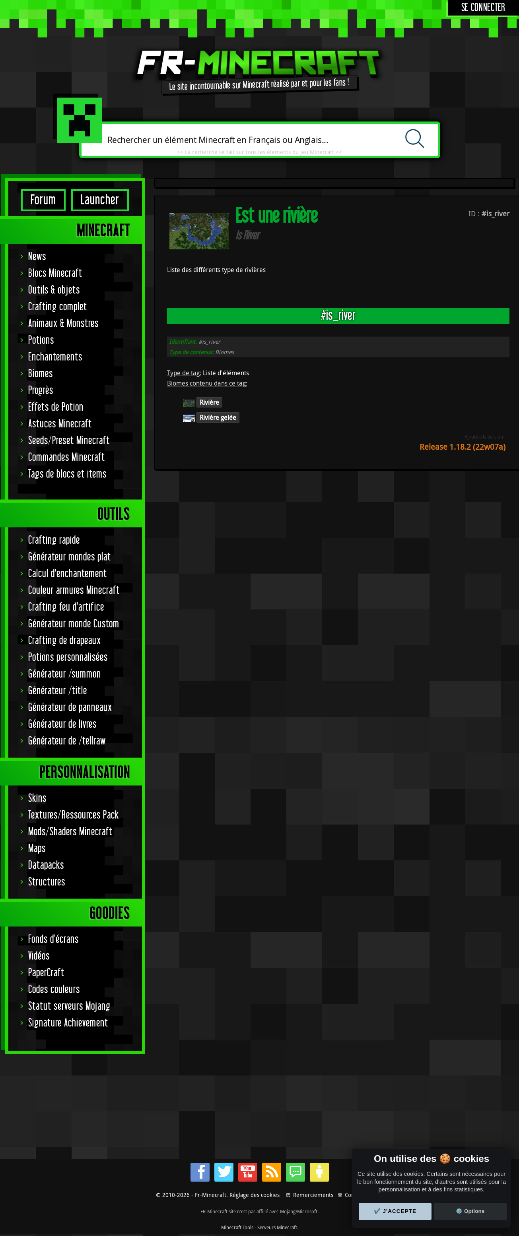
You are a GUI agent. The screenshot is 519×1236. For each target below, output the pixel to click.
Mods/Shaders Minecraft (70, 832)
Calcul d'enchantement (67, 574)
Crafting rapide (54, 540)
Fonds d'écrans (53, 939)
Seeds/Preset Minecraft (69, 441)
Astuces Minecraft (60, 424)
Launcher (100, 200)
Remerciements (313, 1195)
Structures (46, 882)
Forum (43, 200)
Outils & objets (54, 290)
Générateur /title (57, 691)
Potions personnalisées (68, 657)
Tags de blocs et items (67, 474)
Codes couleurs (54, 989)
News (37, 256)
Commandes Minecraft (66, 457)
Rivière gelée (218, 417)
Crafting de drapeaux (64, 640)
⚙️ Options (470, 1211)
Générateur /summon (64, 674)
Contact (354, 1195)
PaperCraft (46, 973)
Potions (41, 340)
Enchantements (55, 357)
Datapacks (46, 865)
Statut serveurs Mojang (69, 1006)
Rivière (209, 402)
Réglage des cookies (254, 1195)
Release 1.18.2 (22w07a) (462, 446)
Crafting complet (57, 307)
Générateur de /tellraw (67, 741)
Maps (37, 848)
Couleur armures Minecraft (74, 590)
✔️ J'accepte (395, 1211)
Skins (37, 798)
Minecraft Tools (237, 1227)
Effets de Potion (56, 407)
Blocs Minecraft (55, 273)
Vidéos (39, 956)
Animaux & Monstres (63, 323)
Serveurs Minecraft (277, 1227)
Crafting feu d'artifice (66, 607)
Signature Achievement (68, 1023)
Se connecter (483, 8)
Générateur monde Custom (73, 624)
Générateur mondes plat (69, 557)
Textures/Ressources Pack (73, 815)
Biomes (40, 374)
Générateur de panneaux (70, 707)
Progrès (40, 390)
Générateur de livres (62, 724)
